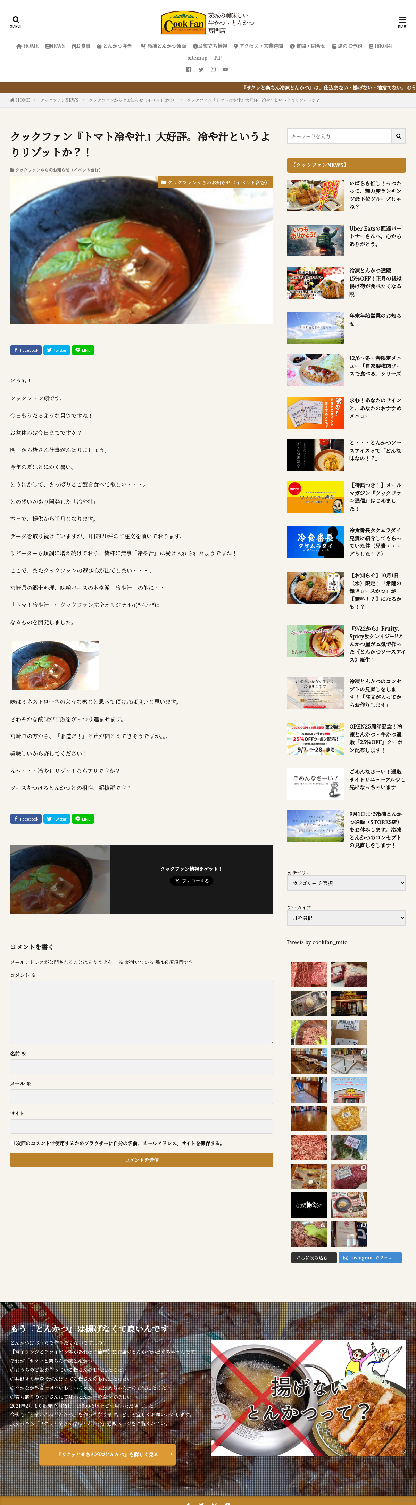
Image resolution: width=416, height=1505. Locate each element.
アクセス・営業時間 (258, 45)
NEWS (55, 45)
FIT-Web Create (211, 1480)
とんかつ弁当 (114, 45)
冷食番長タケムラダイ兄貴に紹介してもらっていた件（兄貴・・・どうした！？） (375, 541)
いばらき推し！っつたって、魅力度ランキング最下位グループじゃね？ (375, 195)
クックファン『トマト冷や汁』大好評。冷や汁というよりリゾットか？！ (255, 100)
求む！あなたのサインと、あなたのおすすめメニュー (375, 408)
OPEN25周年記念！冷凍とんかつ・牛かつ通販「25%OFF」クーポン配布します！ (375, 738)
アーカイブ (299, 907)
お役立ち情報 (210, 45)
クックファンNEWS (59, 100)
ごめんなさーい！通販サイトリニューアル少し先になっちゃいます (377, 779)
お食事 (81, 45)
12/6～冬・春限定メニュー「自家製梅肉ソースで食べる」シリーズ (375, 365)
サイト (17, 1113)
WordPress (280, 1480)
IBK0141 (381, 45)
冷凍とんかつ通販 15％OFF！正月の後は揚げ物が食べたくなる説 (375, 282)
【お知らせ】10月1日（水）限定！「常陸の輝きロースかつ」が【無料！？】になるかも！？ (375, 591)
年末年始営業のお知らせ (375, 319)
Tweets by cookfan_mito (317, 942)
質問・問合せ (307, 45)
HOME (27, 45)
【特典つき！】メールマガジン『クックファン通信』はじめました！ (375, 496)
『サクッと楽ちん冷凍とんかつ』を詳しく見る (107, 1361)
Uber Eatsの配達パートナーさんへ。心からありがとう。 (375, 236)
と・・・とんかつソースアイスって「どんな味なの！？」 (375, 450)
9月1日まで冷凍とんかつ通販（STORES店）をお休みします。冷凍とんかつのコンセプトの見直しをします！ (375, 829)
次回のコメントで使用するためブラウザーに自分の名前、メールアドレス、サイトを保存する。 (120, 1143)
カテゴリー (299, 872)
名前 (18, 1053)
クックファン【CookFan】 (230, 1471)
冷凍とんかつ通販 (162, 45)
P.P (218, 57)
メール (20, 1083)
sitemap (197, 57)
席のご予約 (347, 45)
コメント (23, 975)
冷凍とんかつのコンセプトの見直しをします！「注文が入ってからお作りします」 (375, 692)
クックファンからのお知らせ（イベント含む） (132, 100)
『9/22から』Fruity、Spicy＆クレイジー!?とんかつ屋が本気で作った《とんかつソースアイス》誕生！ (377, 644)
